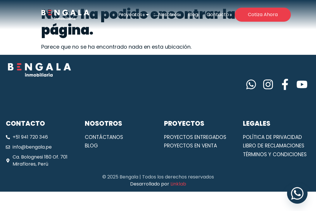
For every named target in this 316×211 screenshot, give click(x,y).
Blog (193, 14)
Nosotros (168, 14)
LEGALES (256, 123)
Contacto (218, 14)
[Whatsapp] (297, 193)
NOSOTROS (103, 123)
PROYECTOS (184, 123)
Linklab (178, 184)
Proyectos (134, 14)
